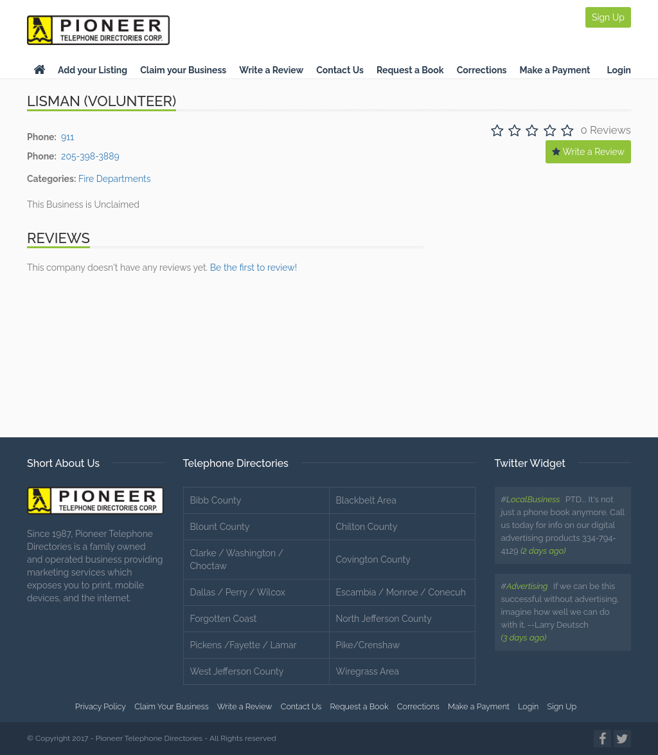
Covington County (373, 559)
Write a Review (271, 70)
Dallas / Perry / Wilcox (237, 592)
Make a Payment (555, 70)
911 (67, 137)
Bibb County (216, 500)
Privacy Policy (100, 706)
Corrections (482, 70)
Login (619, 70)
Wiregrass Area (367, 671)
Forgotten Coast (223, 619)
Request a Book (410, 70)
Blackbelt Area (366, 500)
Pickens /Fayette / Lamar (243, 645)
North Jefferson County (384, 619)
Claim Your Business (171, 706)
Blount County (220, 527)
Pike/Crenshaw (368, 645)
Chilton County (367, 527)
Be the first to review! (253, 267)
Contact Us (340, 70)
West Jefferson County (237, 671)
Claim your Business (183, 70)
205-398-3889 (90, 156)
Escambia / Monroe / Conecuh (401, 592)
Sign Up (608, 17)
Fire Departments (114, 179)
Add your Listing (92, 70)
